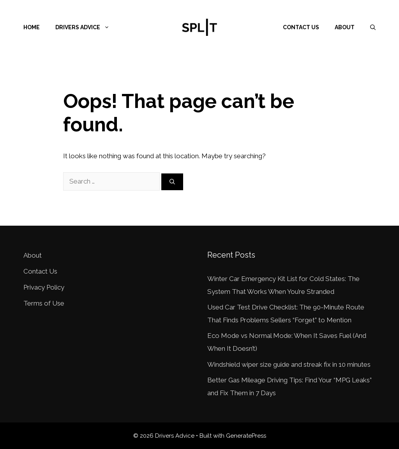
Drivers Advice (86, 27)
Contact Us (301, 27)
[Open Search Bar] (372, 27)
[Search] (172, 181)
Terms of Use (43, 303)
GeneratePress (246, 435)
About (345, 27)
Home (31, 27)
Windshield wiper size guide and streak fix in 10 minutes (289, 364)
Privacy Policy (43, 287)
